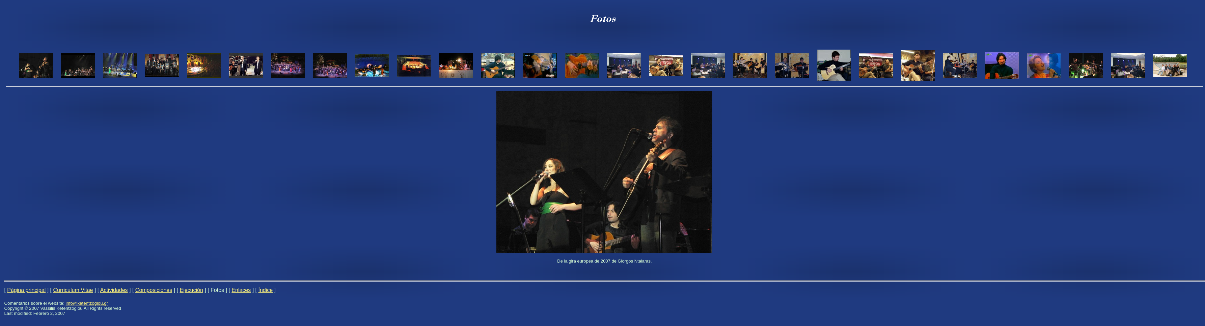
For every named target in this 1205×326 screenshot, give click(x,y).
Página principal (26, 290)
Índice (265, 290)
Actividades (114, 290)
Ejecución (191, 290)
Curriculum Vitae (73, 290)
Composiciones (153, 290)
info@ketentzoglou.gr (87, 303)
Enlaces (241, 290)
